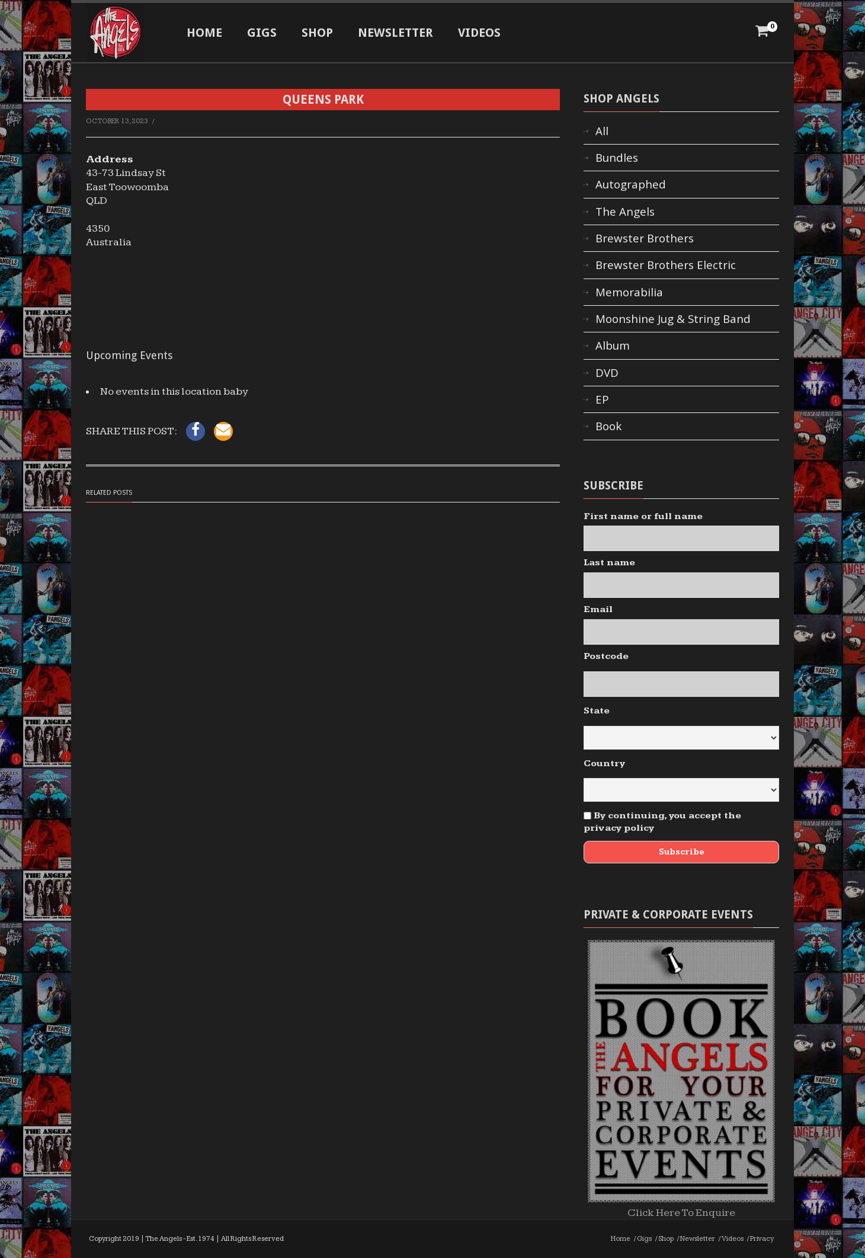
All (601, 131)
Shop (317, 32)
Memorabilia (629, 292)
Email (598, 609)
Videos (479, 32)
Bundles (616, 158)
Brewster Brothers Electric (665, 265)
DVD (607, 373)
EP (602, 399)
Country (604, 763)
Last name (609, 562)
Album (612, 345)
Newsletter (395, 32)
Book (608, 426)
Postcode (606, 656)
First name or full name (643, 516)
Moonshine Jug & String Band (673, 319)
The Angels (625, 211)
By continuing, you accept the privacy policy (662, 822)
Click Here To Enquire (682, 1206)
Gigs (262, 32)
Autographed (630, 184)
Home (204, 32)
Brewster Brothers (644, 238)
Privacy (762, 1238)
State (597, 710)
